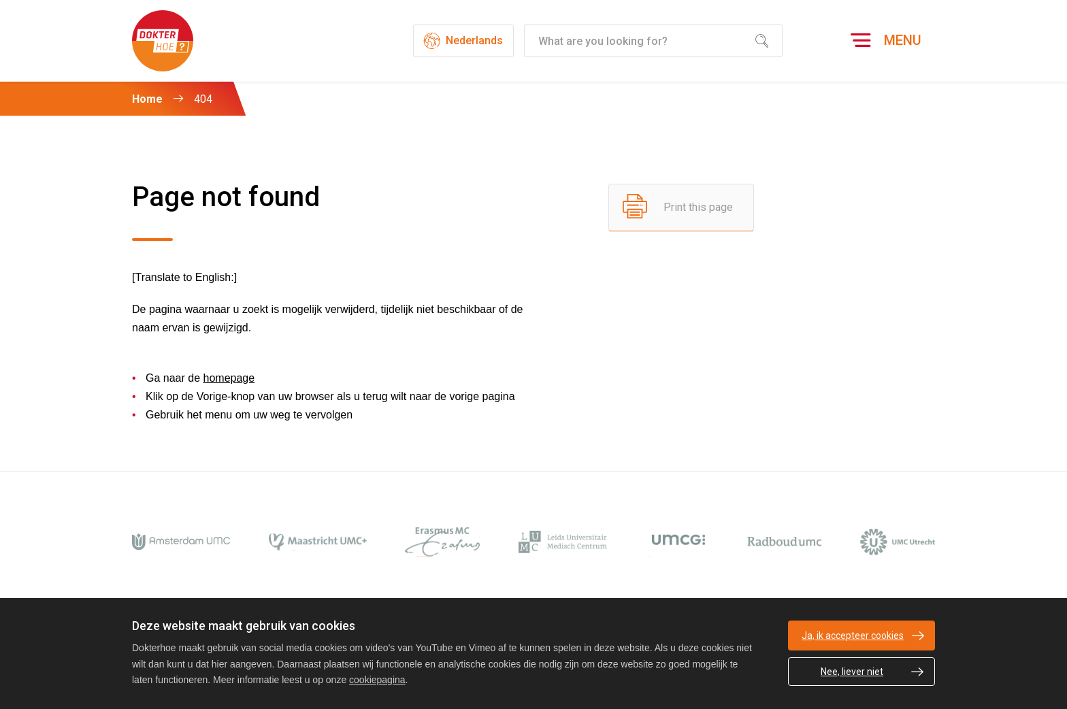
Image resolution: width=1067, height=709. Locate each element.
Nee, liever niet (852, 671)
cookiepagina (377, 679)
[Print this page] (681, 207)
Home (147, 99)
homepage (229, 378)
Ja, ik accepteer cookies (853, 635)
